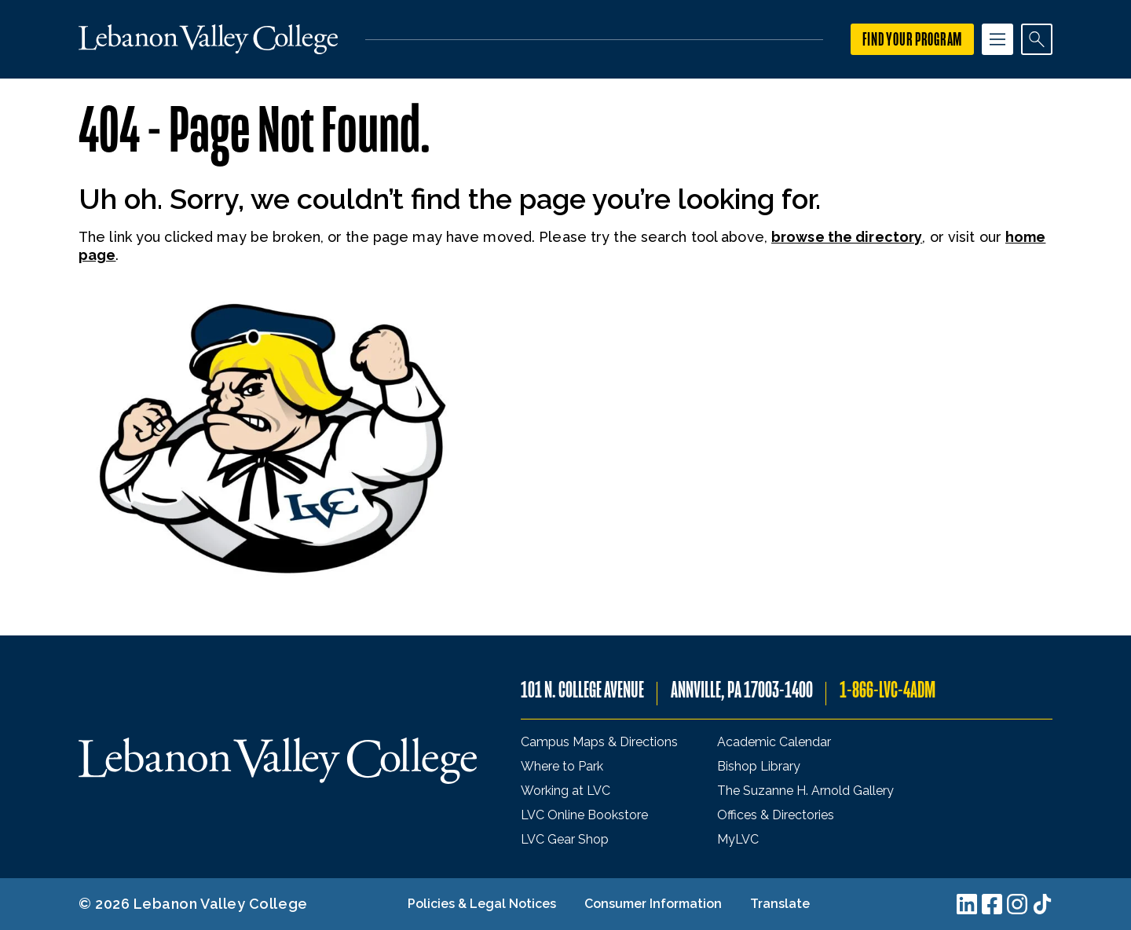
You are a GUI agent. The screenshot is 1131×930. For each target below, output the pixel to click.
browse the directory (846, 237)
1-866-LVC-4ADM (887, 690)
